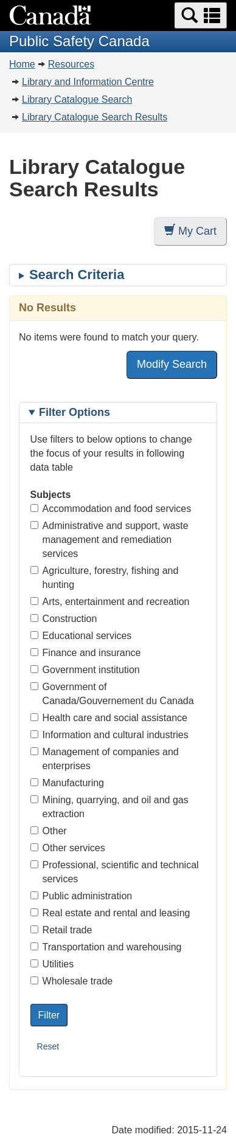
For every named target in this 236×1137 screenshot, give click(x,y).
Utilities (52, 964)
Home (22, 64)
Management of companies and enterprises (104, 759)
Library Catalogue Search (77, 99)
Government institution (85, 670)
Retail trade (61, 930)
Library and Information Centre (88, 82)
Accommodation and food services (111, 508)
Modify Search (172, 364)
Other (48, 831)
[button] (201, 15)
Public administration (81, 896)
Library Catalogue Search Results (94, 117)
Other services (67, 848)
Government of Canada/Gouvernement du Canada (112, 694)
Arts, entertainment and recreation (110, 601)
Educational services (81, 636)
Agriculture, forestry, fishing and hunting (104, 577)
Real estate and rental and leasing (110, 913)
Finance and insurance (85, 653)
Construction (63, 618)
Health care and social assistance (108, 718)
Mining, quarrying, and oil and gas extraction (109, 807)
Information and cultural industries (109, 735)
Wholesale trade (71, 981)
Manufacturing (67, 783)
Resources (71, 64)
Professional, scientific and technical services (114, 872)
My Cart (190, 230)
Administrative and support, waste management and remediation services (109, 539)
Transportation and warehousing (106, 947)
